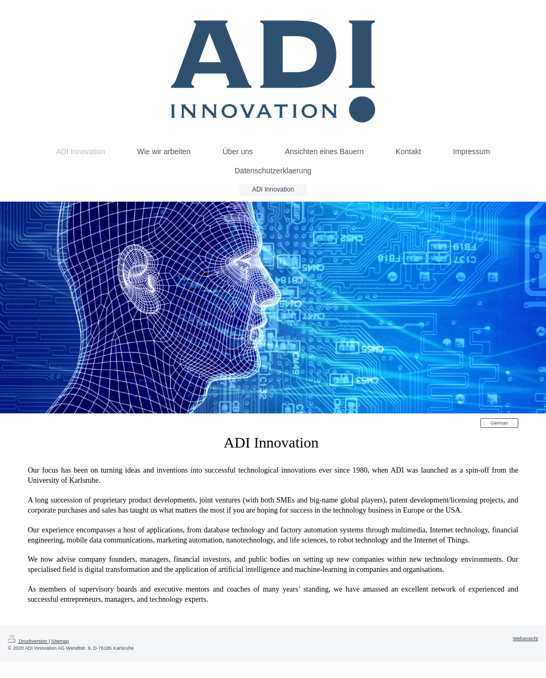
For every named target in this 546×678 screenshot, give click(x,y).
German (499, 423)
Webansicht (525, 638)
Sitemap (60, 641)
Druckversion (28, 641)
